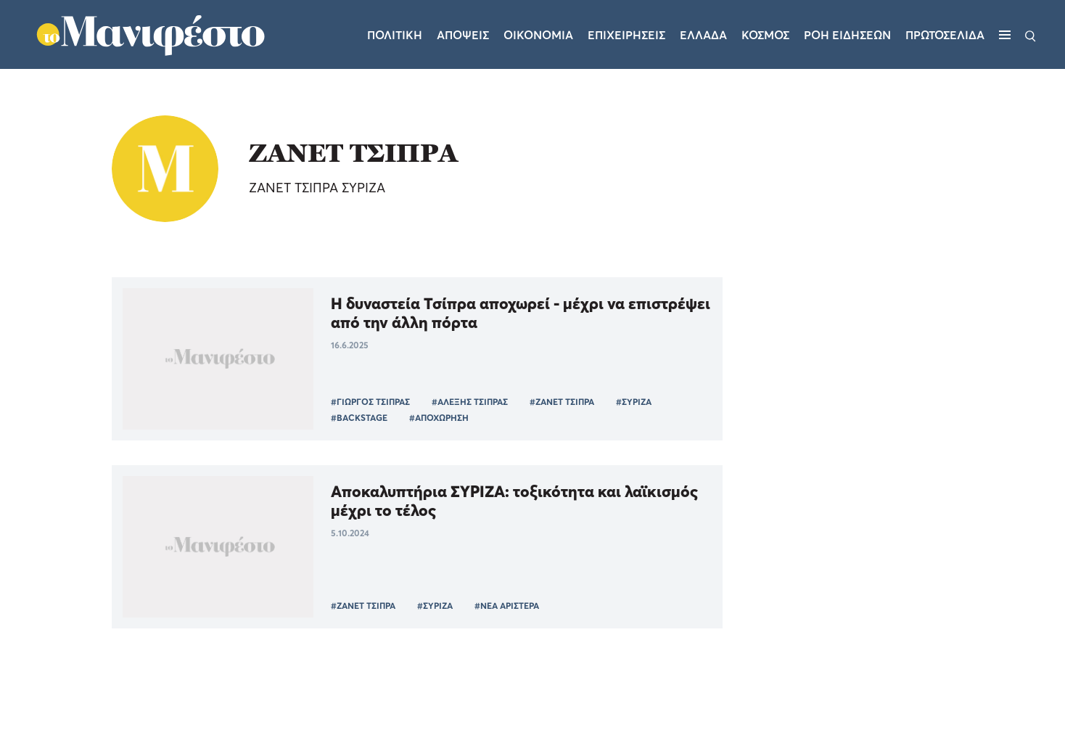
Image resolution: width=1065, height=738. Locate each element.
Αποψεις (463, 35)
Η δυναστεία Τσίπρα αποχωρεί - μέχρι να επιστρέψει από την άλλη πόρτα (520, 313)
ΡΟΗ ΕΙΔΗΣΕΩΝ (847, 35)
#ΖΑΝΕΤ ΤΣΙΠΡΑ (562, 401)
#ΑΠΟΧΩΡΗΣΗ (439, 417)
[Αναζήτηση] (1030, 35)
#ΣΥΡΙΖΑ (633, 401)
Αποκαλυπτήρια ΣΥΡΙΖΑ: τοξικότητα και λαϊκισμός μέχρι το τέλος (514, 501)
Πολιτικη (394, 35)
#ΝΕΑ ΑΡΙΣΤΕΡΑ (506, 605)
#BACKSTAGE (359, 417)
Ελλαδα (703, 35)
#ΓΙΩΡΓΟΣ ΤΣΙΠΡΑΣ (370, 401)
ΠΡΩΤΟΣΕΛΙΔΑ (944, 35)
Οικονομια (538, 35)
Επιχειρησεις (626, 35)
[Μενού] (1005, 35)
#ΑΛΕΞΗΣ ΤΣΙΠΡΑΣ (470, 401)
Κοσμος (765, 35)
